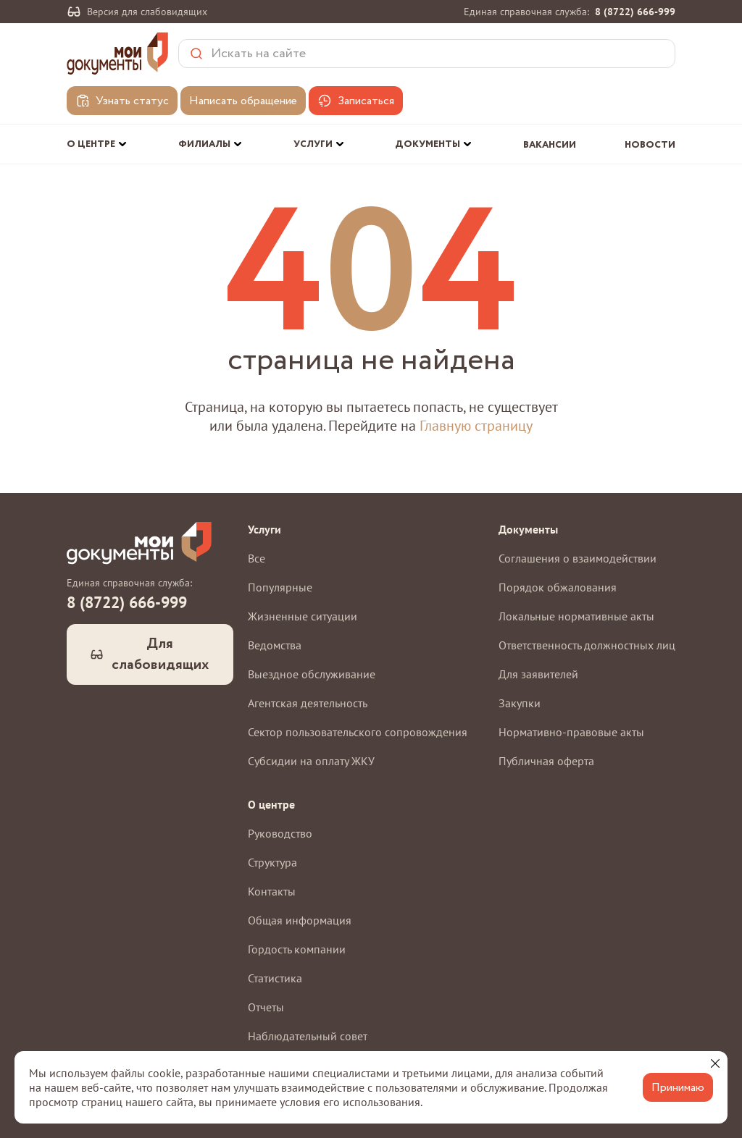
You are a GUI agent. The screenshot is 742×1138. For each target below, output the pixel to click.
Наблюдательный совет (307, 1036)
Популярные (280, 587)
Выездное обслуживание (311, 674)
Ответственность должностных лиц (587, 645)
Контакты (272, 891)
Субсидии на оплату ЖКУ (311, 761)
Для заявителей (538, 674)
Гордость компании (297, 949)
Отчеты (266, 1007)
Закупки (520, 703)
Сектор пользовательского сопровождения (357, 732)
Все (256, 558)
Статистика (275, 978)
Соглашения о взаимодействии (577, 558)
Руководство (280, 833)
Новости (650, 145)
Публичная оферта (546, 761)
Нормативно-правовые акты (571, 732)
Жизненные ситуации (302, 616)
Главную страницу (476, 425)
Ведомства (274, 645)
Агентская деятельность (307, 703)
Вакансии (549, 145)
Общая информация (299, 920)
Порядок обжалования (558, 587)
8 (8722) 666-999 (635, 11)
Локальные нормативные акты (576, 616)
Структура (272, 862)
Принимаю (677, 1087)
